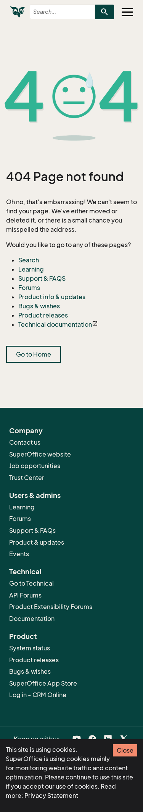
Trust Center (26, 477)
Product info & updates (51, 297)
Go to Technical (31, 583)
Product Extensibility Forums (50, 607)
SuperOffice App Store (43, 683)
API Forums (25, 595)
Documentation (32, 618)
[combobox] (56, 12)
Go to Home (33, 354)
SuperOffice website (40, 454)
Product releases (43, 315)
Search (28, 260)
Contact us (24, 442)
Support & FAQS (42, 278)
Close (125, 750)
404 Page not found (65, 176)
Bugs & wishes (39, 306)
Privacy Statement (51, 795)
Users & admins (35, 495)
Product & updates (36, 542)
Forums (29, 287)
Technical (25, 571)
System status (29, 648)
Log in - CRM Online (37, 695)
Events (19, 554)
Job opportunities (34, 466)
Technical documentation (55, 324)
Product (23, 636)
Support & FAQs (32, 530)
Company (26, 430)
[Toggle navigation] (127, 12)
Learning (31, 269)
